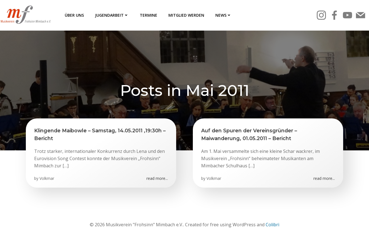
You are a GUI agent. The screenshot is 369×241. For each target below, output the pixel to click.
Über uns (74, 15)
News (223, 15)
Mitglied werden (186, 15)
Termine (148, 15)
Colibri (272, 225)
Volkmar (46, 178)
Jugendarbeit (112, 15)
